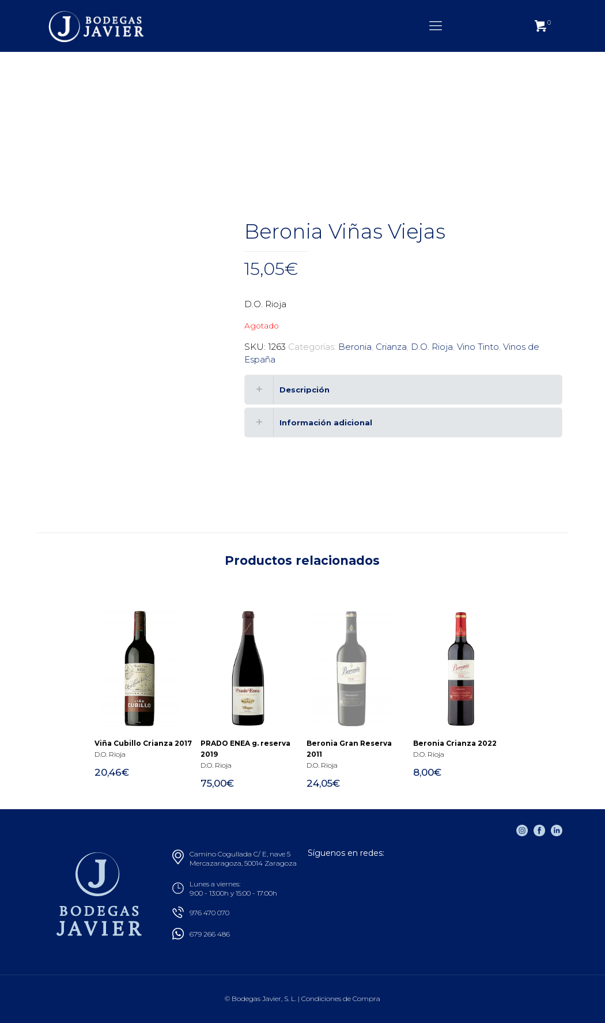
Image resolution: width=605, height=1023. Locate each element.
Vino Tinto (478, 346)
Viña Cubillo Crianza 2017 (143, 743)
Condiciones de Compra (340, 998)
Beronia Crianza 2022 (455, 743)
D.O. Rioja (432, 346)
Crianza (391, 346)
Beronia (355, 346)
